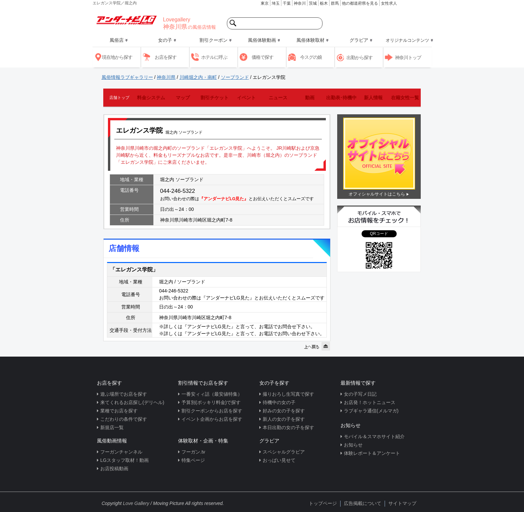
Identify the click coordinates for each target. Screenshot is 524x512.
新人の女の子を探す (284, 419)
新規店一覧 (112, 427)
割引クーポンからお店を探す (211, 410)
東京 (265, 3)
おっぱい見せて (279, 460)
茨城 (313, 3)
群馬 (335, 3)
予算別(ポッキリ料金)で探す (211, 402)
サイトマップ (402, 503)
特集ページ (193, 460)
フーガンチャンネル (121, 452)
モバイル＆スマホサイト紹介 (374, 436)
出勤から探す (360, 57)
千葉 (287, 3)
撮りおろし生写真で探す (288, 394)
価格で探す (262, 57)
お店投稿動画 (114, 468)
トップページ (323, 503)
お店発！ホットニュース (369, 402)
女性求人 (389, 3)
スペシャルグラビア (284, 452)
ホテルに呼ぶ (214, 57)
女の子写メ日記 (360, 394)
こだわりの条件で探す (123, 419)
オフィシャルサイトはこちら (377, 194)
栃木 (324, 3)
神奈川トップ (408, 57)
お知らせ (353, 444)
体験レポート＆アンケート (372, 453)
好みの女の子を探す (284, 410)
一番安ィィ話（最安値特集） (211, 394)
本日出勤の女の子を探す (288, 427)
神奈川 (300, 3)
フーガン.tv (193, 452)
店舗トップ (119, 97)
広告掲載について (362, 503)
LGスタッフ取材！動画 (124, 460)
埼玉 (276, 3)
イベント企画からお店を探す (211, 419)
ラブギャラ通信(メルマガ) (371, 410)
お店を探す (165, 57)
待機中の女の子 (279, 402)
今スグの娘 (311, 57)
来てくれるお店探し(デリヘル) (132, 402)
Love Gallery (136, 503)
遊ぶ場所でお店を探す (123, 394)
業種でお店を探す (119, 410)
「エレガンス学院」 (134, 269)
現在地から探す (117, 57)
